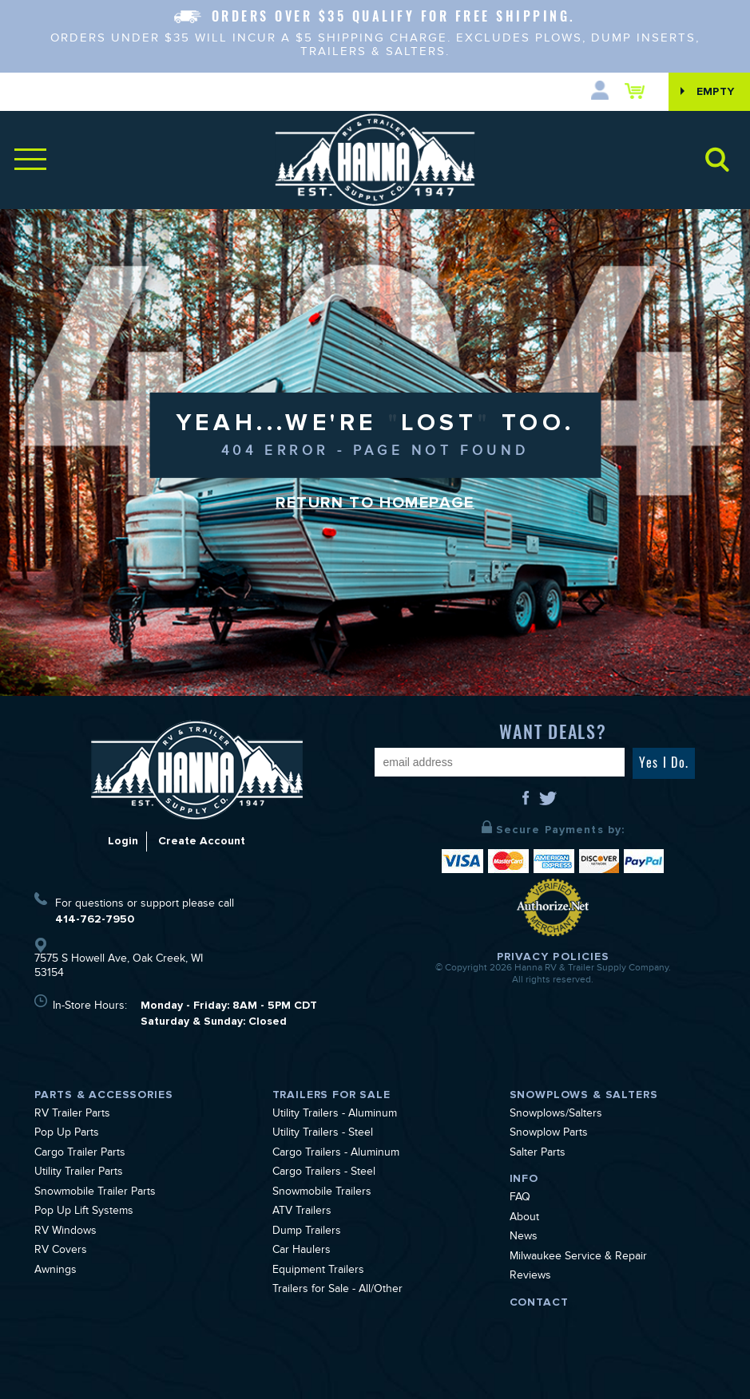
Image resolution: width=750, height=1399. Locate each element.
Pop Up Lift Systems (83, 1212)
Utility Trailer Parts (78, 1173)
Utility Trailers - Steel (322, 1134)
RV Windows (65, 1232)
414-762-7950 (94, 919)
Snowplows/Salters (556, 1115)
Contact (539, 1302)
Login (123, 841)
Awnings (55, 1271)
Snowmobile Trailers (321, 1193)
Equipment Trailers (318, 1271)
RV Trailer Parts (72, 1115)
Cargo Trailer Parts (79, 1154)
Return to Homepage (375, 502)
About (524, 1218)
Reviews (530, 1277)
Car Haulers (301, 1251)
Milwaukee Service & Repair (578, 1258)
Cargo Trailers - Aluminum (335, 1154)
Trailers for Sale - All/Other (337, 1290)
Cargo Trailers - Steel (323, 1173)
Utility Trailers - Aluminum (334, 1115)
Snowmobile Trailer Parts (95, 1193)
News (524, 1238)
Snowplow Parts (549, 1134)
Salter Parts (537, 1154)
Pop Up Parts (66, 1134)
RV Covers (60, 1251)
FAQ (520, 1199)
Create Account (201, 841)
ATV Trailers (301, 1212)
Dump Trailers (306, 1232)
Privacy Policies (553, 956)
